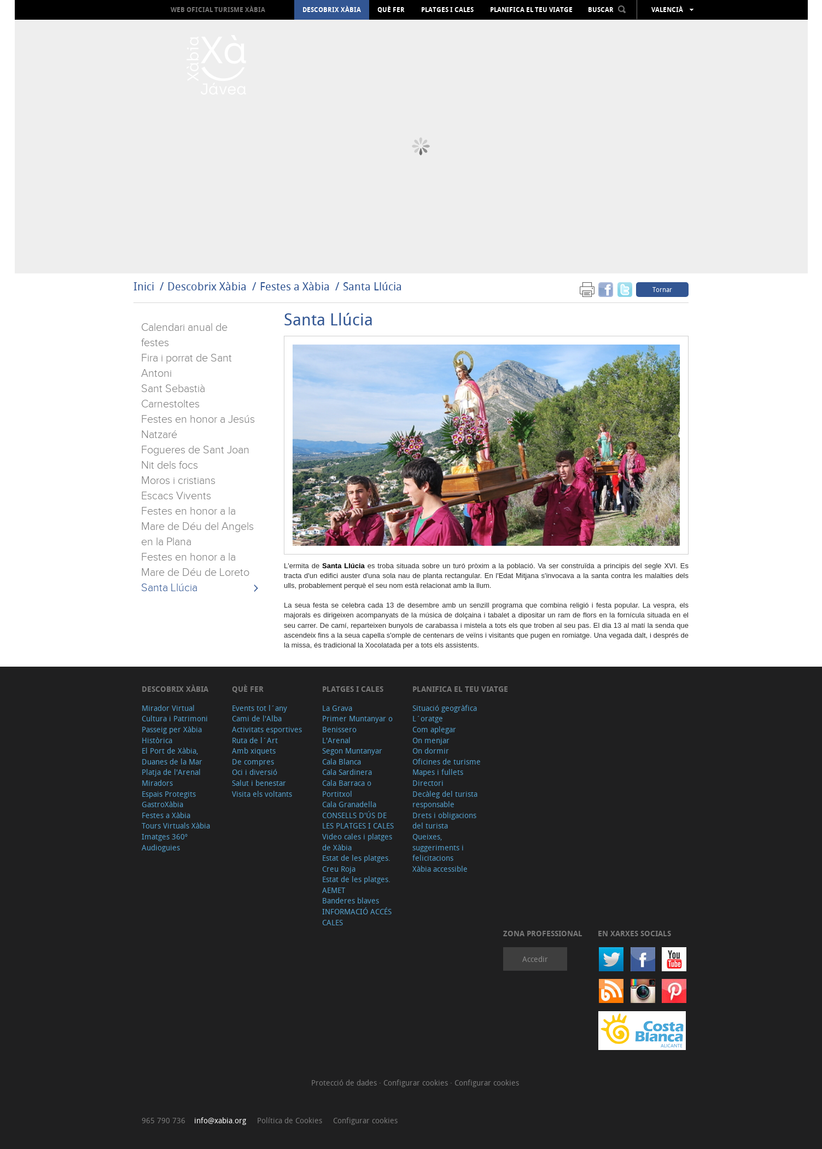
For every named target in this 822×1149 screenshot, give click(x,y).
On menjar (431, 740)
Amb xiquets (254, 750)
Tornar (662, 289)
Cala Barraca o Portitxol (346, 788)
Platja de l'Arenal (171, 772)
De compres (253, 761)
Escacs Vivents (176, 496)
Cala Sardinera (347, 772)
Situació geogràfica (444, 708)
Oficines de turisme (446, 761)
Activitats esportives (267, 729)
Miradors (157, 783)
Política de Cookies (289, 1120)
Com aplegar (434, 729)
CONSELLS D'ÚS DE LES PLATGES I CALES (358, 820)
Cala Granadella (349, 804)
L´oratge (427, 718)
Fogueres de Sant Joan (195, 450)
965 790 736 (163, 1120)
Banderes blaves (350, 900)
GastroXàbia (162, 804)
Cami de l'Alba (257, 718)
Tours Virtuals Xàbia (176, 825)
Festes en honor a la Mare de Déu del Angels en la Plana (197, 527)
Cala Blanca (341, 761)
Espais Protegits (169, 794)
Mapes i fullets (437, 772)
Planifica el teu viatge (531, 10)
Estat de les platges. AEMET (356, 884)
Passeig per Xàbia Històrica (172, 734)
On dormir (430, 750)
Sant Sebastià (173, 388)
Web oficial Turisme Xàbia (218, 9)
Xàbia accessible (440, 869)
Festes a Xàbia (295, 286)
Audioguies (161, 847)
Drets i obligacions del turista (444, 820)
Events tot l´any (259, 708)
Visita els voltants (262, 794)
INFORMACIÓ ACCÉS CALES (357, 917)
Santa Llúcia (372, 286)
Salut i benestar (259, 783)
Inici (143, 286)
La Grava (337, 708)
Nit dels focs (169, 465)
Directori (428, 783)
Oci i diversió (254, 772)
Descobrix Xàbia (331, 10)
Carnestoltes (170, 404)
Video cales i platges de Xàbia (357, 842)
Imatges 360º (165, 836)
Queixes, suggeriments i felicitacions (438, 847)
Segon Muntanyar (352, 750)
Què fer (391, 10)
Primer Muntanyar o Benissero (357, 723)
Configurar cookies (416, 1082)
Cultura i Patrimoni (175, 718)
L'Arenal (336, 740)
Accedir (535, 959)
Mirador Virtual (168, 708)
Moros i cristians (178, 480)
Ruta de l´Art (255, 740)
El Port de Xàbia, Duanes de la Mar (172, 756)
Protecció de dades (345, 1082)
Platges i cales (447, 10)
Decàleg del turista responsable (444, 799)
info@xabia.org (220, 1120)
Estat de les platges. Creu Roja (356, 863)
